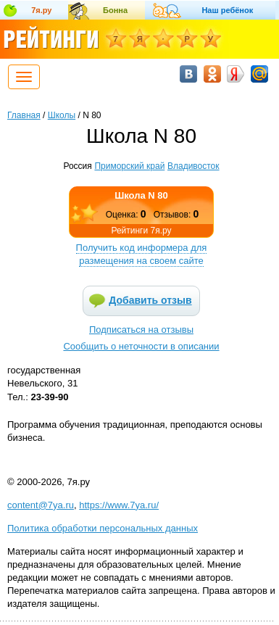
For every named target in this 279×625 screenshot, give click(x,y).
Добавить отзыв (150, 300)
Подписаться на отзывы (141, 329)
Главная (24, 115)
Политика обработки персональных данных (102, 528)
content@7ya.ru (40, 505)
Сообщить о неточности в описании (141, 346)
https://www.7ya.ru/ (119, 505)
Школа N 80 (141, 195)
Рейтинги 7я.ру (141, 230)
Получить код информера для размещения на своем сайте (141, 254)
